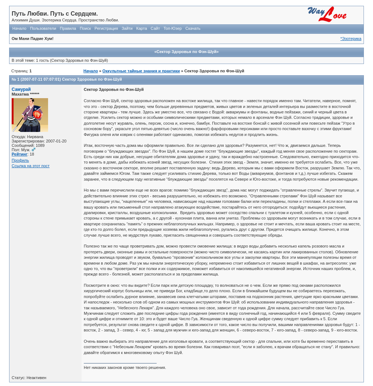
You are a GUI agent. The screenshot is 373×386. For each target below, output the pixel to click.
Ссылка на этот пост (31, 166)
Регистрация (106, 28)
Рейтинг (19, 154)
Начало (19, 28)
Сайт (155, 28)
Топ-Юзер (173, 28)
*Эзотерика (351, 38)
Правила (68, 28)
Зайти (127, 28)
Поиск (85, 28)
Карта (141, 28)
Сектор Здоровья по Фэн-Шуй (92, 79)
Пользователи (43, 28)
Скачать (192, 28)
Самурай (21, 89)
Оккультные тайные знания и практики (141, 71)
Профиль (20, 160)
